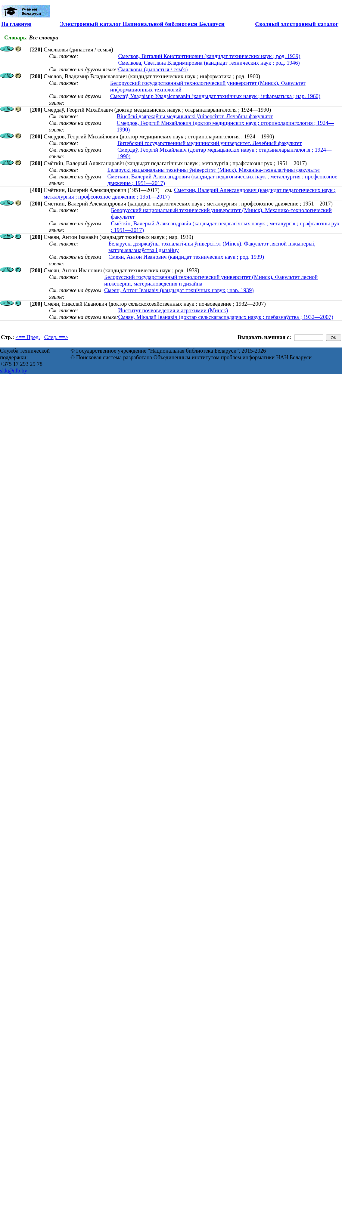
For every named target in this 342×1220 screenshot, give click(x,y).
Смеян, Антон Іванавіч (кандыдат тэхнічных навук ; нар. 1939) (179, 290)
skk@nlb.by (13, 370)
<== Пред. (28, 337)
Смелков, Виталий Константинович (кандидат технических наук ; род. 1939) (209, 56)
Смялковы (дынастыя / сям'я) (153, 69)
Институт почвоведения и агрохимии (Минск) (173, 310)
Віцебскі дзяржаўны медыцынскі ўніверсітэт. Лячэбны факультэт (195, 116)
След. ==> (56, 337)
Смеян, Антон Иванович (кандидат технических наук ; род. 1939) (186, 257)
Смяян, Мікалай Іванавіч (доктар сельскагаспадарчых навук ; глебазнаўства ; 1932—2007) (225, 317)
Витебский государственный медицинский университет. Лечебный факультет (209, 143)
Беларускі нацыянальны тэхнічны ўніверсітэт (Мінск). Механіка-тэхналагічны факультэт (213, 170)
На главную (16, 24)
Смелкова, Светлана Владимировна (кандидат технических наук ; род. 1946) (209, 63)
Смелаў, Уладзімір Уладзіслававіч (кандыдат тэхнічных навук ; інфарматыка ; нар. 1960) (215, 96)
